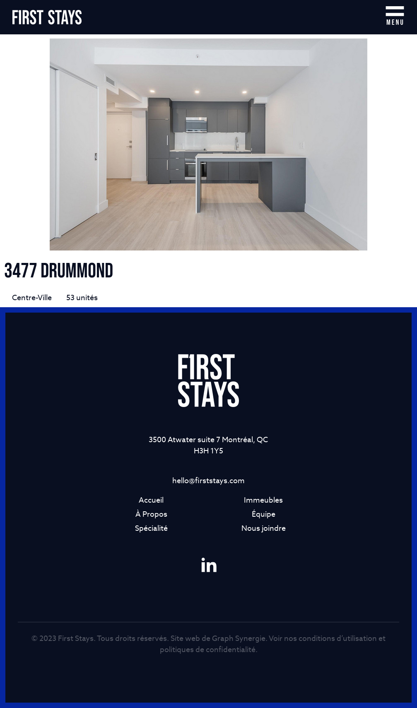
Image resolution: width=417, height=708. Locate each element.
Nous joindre (263, 528)
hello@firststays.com (208, 480)
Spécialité (151, 528)
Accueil (151, 500)
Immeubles (263, 500)
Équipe (263, 514)
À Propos (151, 514)
